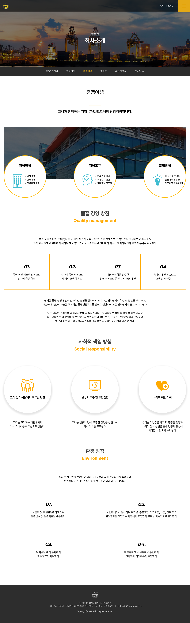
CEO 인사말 (50, 71)
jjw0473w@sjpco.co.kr (132, 606)
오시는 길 (141, 71)
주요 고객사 (122, 71)
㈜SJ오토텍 (6, 6)
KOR (161, 5)
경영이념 (87, 71)
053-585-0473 (106, 606)
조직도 (103, 71)
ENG (170, 5)
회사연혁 (69, 71)
